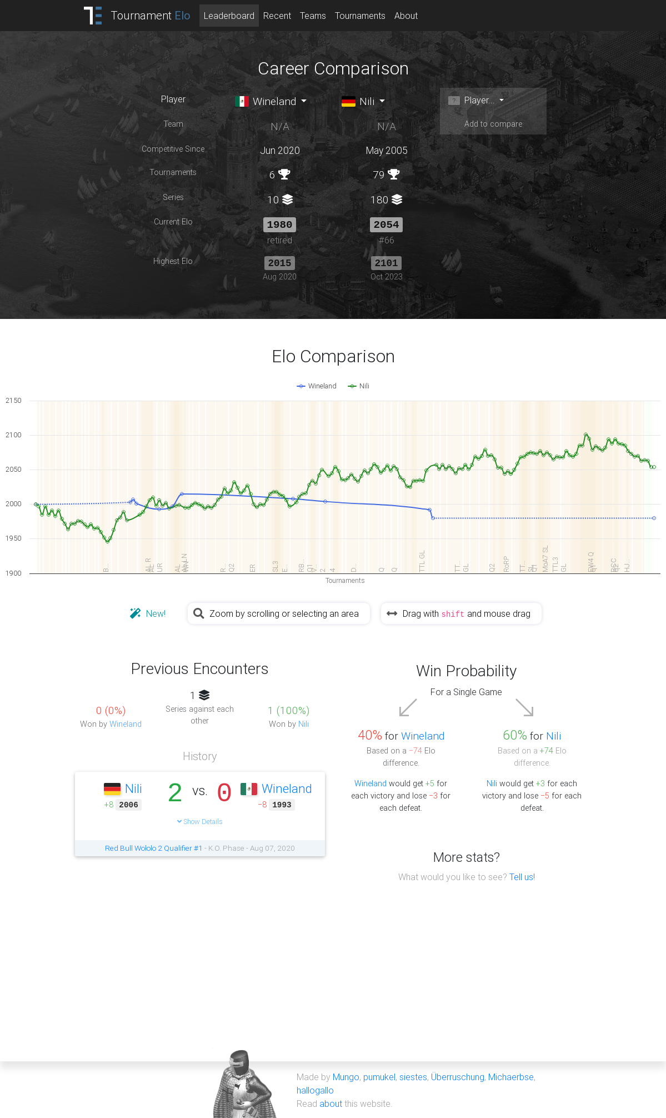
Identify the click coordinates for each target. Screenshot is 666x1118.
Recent (277, 15)
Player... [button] (471, 100)
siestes (413, 1075)
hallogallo (315, 1089)
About (406, 15)
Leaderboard (229, 15)
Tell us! (522, 875)
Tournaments (360, 15)
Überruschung (457, 1075)
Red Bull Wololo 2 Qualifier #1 (154, 847)
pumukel (379, 1075)
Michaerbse (511, 1075)
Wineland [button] (266, 101)
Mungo (346, 1075)
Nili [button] (358, 101)
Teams (313, 15)
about (330, 1102)
